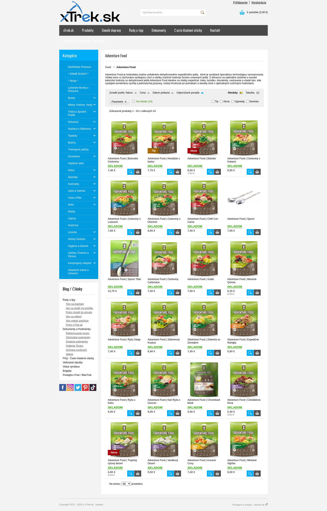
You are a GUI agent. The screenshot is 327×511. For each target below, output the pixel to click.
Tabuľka (250, 92)
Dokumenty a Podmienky (77, 329)
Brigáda (67, 370)
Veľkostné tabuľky (73, 362)
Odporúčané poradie (188, 92)
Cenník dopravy (111, 30)
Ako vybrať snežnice (77, 320)
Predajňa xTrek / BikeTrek (77, 375)
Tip (216, 101)
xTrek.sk (68, 30)
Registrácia (259, 2)
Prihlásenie (240, 2)
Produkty (87, 30)
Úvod (108, 67)
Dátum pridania (161, 92)
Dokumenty (159, 30)
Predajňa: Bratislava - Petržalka (84, 40)
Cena (143, 92)
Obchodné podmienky (78, 337)
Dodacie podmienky (77, 341)
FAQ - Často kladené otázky (78, 358)
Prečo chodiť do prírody (79, 312)
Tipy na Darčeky (75, 304)
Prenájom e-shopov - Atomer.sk (250, 504)
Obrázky (233, 92)
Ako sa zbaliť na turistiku (79, 308)
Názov (129, 92)
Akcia (226, 101)
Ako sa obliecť (74, 316)
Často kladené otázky (188, 30)
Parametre (119, 101)
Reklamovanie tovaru (77, 333)
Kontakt (215, 30)
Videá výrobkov (71, 366)
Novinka (254, 101)
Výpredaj (239, 101)
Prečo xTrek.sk (74, 324)
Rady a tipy (136, 30)
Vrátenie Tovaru (74, 345)
